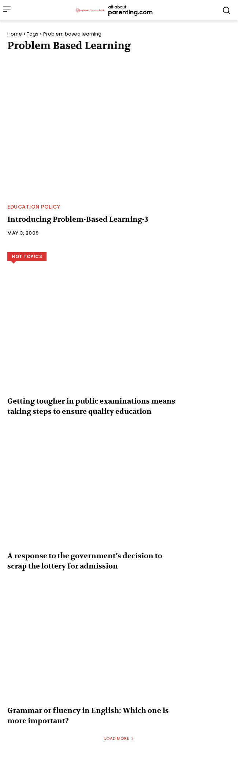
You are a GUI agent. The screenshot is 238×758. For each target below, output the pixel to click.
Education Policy (33, 206)
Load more (119, 738)
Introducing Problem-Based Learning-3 (77, 219)
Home (14, 33)
